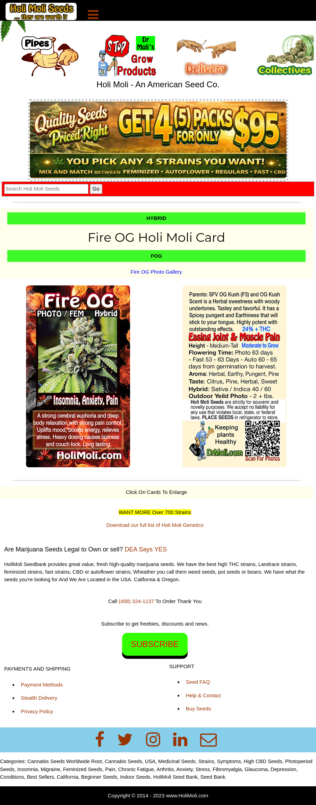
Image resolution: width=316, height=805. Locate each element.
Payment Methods (42, 685)
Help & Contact (203, 695)
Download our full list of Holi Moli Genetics (154, 525)
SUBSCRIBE (155, 644)
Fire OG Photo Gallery (156, 272)
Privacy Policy (37, 711)
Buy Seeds (198, 708)
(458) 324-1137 (136, 601)
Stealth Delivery (39, 698)
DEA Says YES (146, 549)
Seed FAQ (198, 682)
